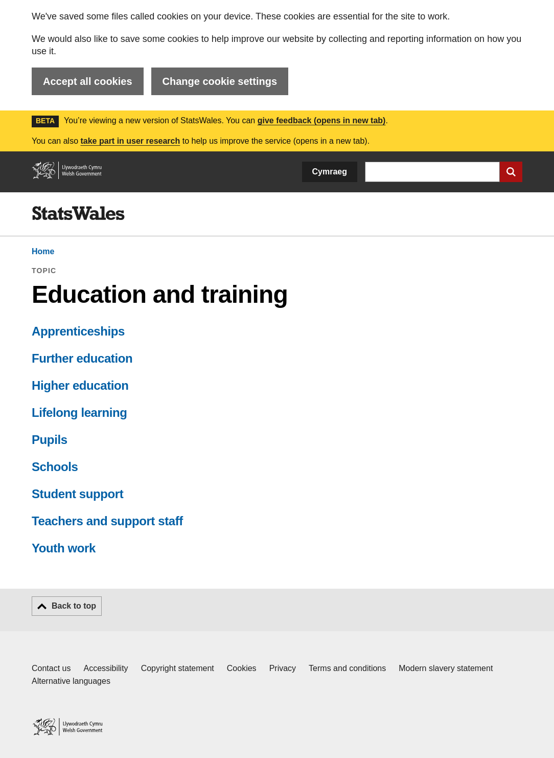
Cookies (242, 668)
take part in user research (130, 141)
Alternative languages (71, 681)
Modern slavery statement (446, 668)
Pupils (49, 440)
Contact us (51, 668)
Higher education (80, 385)
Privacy (282, 668)
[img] (78, 213)
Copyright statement (177, 668)
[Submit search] (511, 172)
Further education (82, 358)
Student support (77, 494)
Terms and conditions (347, 668)
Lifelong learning (79, 412)
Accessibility (105, 668)
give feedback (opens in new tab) (322, 120)
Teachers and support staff (107, 521)
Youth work (64, 548)
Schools (55, 467)
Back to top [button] (74, 605)
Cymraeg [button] (329, 171)
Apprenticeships (78, 331)
